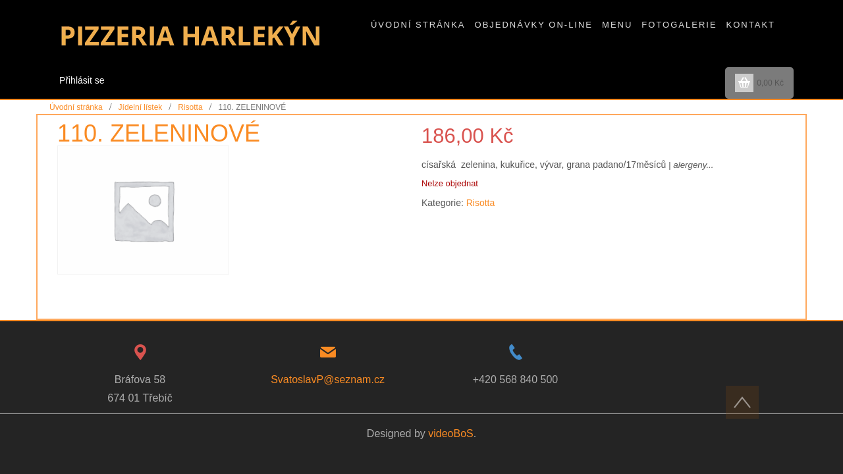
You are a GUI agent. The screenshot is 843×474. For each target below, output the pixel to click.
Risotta (190, 107)
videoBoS (451, 433)
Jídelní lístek (141, 107)
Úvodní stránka (76, 107)
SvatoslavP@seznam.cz (328, 379)
